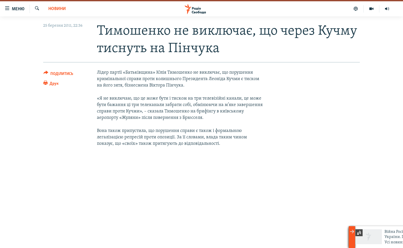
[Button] (58, 74)
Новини (57, 8)
